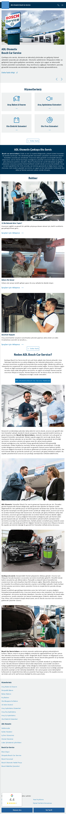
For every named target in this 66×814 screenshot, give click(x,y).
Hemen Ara (17, 810)
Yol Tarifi (49, 810)
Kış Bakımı (5, 697)
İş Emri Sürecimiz (8, 735)
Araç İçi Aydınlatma (8, 715)
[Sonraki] (62, 79)
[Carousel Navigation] (59, 79)
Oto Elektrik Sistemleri (10, 719)
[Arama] (58, 5)
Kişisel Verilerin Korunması (42, 803)
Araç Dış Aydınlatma (9, 712)
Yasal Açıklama (38, 799)
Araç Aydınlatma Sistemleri (11, 708)
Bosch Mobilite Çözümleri (11, 766)
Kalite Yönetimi (7, 732)
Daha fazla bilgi (8, 73)
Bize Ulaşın (5, 752)
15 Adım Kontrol (7, 705)
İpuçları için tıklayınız (11, 233)
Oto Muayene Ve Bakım (10, 701)
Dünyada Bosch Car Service (11, 755)
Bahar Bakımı (6, 694)
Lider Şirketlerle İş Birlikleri (11, 743)
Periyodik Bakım (7, 690)
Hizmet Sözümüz (7, 739)
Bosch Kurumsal (7, 759)
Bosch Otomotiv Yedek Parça (12, 763)
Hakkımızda (6, 728)
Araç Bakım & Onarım (9, 687)
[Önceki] (57, 79)
